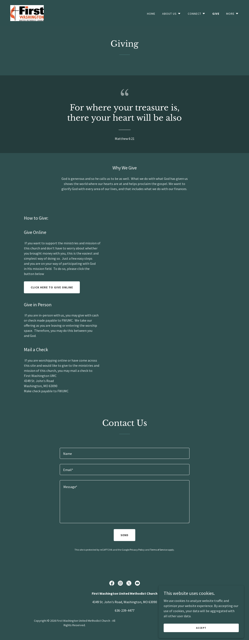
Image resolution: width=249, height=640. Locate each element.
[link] (27, 12)
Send (124, 535)
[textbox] (124, 453)
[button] (171, 13)
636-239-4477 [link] (124, 610)
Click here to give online (52, 287)
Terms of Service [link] (158, 549)
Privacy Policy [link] (137, 549)
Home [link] (151, 14)
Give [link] (215, 14)
